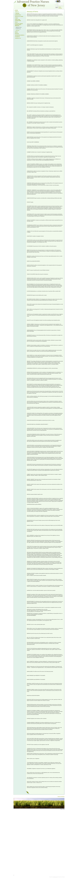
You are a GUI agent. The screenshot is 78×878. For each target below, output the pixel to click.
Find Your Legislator (18, 20)
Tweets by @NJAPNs (61, 796)
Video (16, 18)
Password (56, 4)
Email (57, 3)
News (16, 22)
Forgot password (60, 8)
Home (16, 10)
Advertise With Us (19, 35)
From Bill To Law (18, 28)
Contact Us (18, 38)
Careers (17, 13)
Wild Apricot (55, 876)
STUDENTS (17, 36)
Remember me (61, 5)
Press (16, 32)
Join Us (17, 11)
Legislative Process (18, 27)
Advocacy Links (19, 16)
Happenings (18, 14)
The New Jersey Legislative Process (19, 24)
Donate (17, 33)
